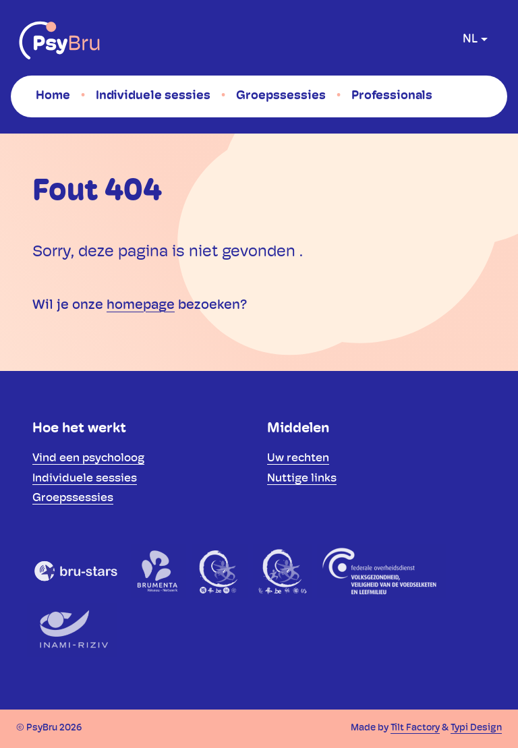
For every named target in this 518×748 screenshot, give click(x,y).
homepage (141, 305)
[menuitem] (53, 96)
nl (470, 39)
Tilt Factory (415, 728)
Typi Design (476, 728)
